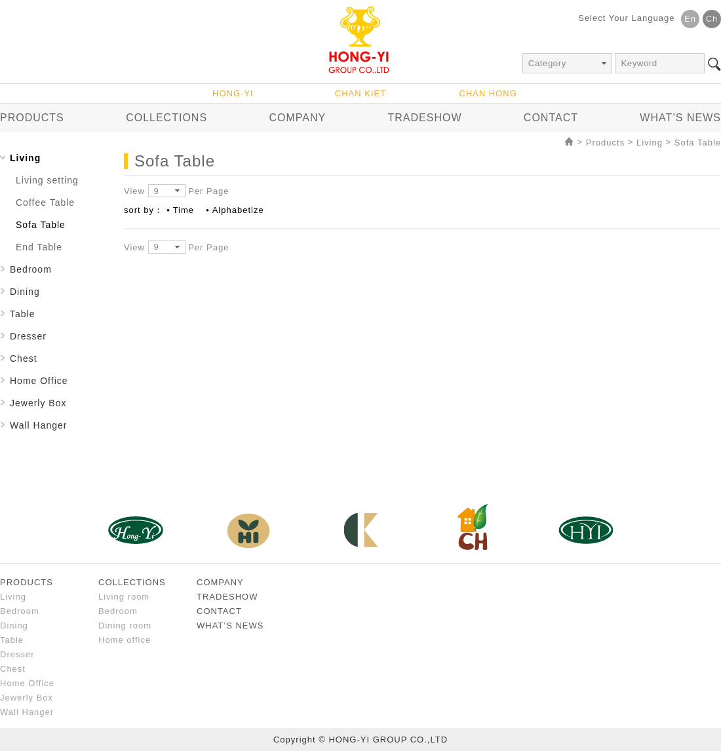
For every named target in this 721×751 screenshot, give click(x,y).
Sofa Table (697, 142)
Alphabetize (238, 210)
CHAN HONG (487, 93)
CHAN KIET (360, 93)
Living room (123, 597)
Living (649, 142)
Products (605, 142)
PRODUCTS (32, 117)
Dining (25, 291)
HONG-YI (233, 93)
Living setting (47, 180)
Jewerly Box (38, 403)
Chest (23, 358)
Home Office (39, 380)
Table (22, 313)
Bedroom (31, 269)
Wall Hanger (39, 425)
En (690, 19)
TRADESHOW (425, 117)
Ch (712, 19)
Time (183, 210)
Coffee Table (45, 202)
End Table (39, 247)
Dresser (28, 336)
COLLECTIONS (166, 117)
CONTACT (551, 117)
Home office (124, 640)
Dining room (124, 625)
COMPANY (297, 117)
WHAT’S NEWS (680, 117)
